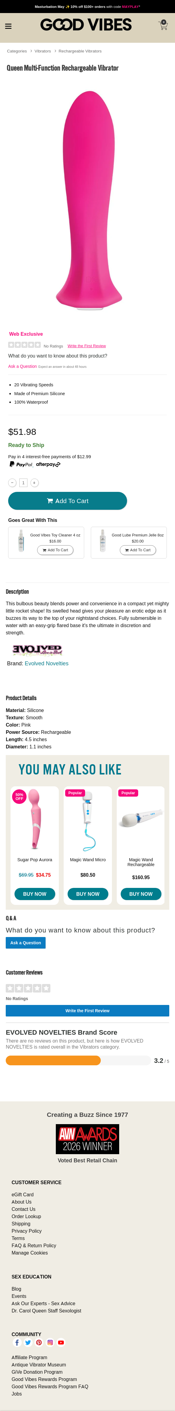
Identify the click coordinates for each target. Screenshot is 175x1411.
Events (18, 1296)
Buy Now (34, 894)
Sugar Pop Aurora (34, 859)
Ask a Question (22, 366)
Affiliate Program (29, 1357)
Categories (17, 51)
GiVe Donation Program (36, 1372)
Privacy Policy (26, 1231)
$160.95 (141, 877)
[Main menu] (8, 25)
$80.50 (88, 875)
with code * (87, 6)
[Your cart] (163, 26)
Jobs (16, 1394)
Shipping (20, 1224)
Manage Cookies (29, 1253)
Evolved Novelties (46, 663)
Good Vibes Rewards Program (44, 1379)
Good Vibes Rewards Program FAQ (49, 1386)
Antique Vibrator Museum (38, 1365)
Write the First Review (87, 346)
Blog (16, 1289)
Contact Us (23, 1209)
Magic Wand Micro (88, 859)
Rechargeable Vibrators (80, 51)
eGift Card (22, 1194)
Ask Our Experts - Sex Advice (43, 1303)
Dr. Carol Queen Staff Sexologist (46, 1311)
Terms (18, 1238)
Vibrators (43, 51)
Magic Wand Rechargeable (140, 862)
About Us (21, 1202)
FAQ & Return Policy (33, 1245)
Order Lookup (26, 1216)
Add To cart (67, 501)
